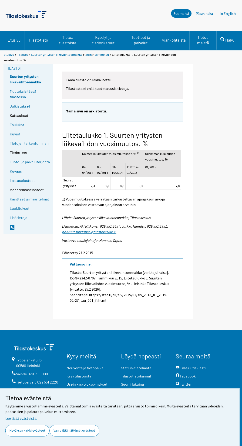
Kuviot (15, 134)
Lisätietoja (18, 217)
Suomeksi (181, 13)
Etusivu (14, 40)
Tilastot (22, 54)
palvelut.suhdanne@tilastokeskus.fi (89, 232)
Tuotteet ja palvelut (140, 40)
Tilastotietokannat (136, 376)
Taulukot (17, 124)
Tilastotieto (38, 40)
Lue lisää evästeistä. (21, 418)
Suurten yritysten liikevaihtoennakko (57, 54)
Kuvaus (16, 171)
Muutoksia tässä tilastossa (23, 94)
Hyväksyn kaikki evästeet (27, 430)
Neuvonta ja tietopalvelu (87, 368)
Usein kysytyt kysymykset (87, 384)
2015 (88, 54)
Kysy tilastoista (79, 376)
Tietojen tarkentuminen (29, 143)
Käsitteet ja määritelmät (29, 199)
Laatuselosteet (22, 180)
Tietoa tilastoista (67, 40)
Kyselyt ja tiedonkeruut (103, 40)
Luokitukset (20, 208)
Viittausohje (80, 264)
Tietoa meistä (203, 40)
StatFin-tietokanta (136, 368)
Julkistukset (20, 106)
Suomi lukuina (132, 384)
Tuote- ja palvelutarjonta (30, 162)
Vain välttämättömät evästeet (74, 430)
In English (228, 13)
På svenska (204, 13)
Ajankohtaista (174, 40)
